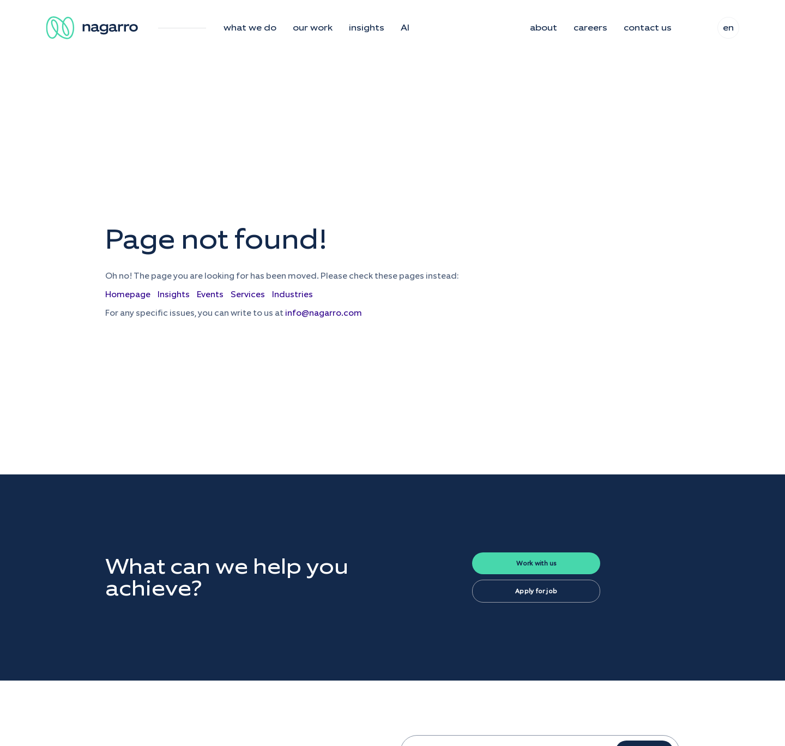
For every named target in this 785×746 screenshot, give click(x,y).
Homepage (127, 294)
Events (210, 294)
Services (248, 294)
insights (366, 27)
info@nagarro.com (323, 312)
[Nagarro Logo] (94, 27)
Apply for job (536, 591)
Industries (292, 294)
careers (590, 27)
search (694, 27)
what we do (250, 27)
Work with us (536, 563)
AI (405, 27)
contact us (648, 27)
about (543, 27)
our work (313, 27)
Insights (174, 294)
